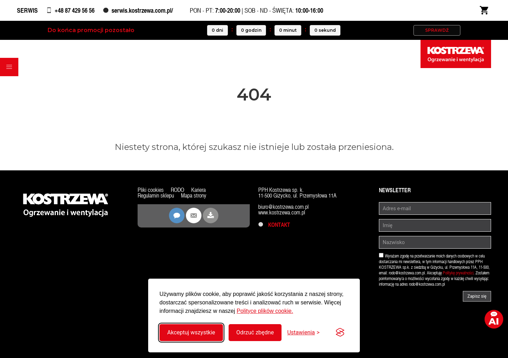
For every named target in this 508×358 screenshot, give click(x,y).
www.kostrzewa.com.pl (281, 212)
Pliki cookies (151, 190)
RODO (177, 190)
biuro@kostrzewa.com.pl (283, 207)
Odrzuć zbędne (255, 332)
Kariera (198, 190)
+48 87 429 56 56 (75, 10)
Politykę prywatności (458, 273)
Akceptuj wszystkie (191, 332)
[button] (9, 67)
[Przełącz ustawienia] (303, 332)
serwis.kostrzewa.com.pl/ (142, 10)
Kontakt (274, 225)
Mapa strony (193, 195)
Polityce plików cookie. (265, 311)
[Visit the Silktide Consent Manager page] (340, 332)
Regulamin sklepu (156, 195)
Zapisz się (476, 296)
